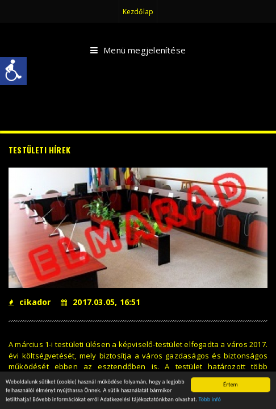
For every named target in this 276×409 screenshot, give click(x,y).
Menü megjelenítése (138, 50)
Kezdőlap (138, 11)
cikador (30, 302)
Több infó (209, 399)
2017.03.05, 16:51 (101, 302)
